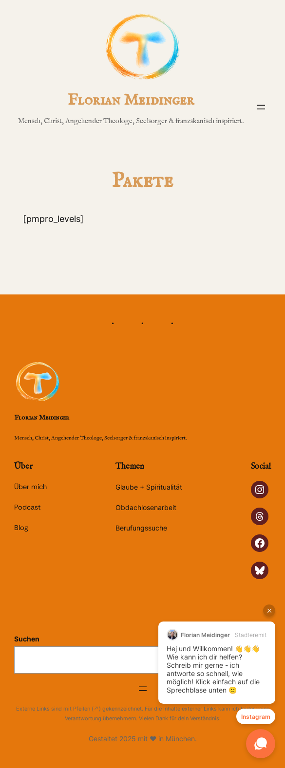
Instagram (255, 716)
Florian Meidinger (131, 100)
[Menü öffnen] (261, 107)
